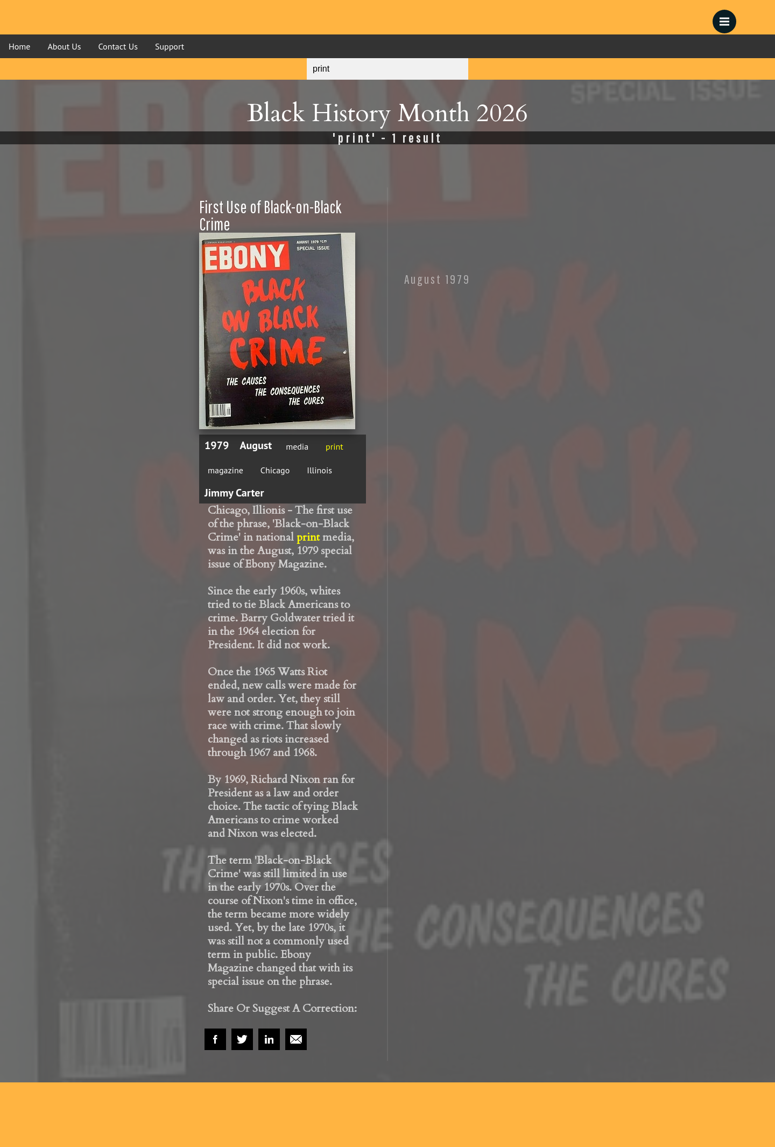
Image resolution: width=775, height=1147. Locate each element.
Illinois (319, 470)
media (297, 446)
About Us (64, 46)
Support (169, 46)
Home (19, 46)
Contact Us (118, 46)
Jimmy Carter (234, 493)
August (255, 445)
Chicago (275, 470)
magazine (225, 470)
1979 (217, 445)
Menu (728, 16)
